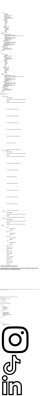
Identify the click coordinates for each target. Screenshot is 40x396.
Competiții (4, 27)
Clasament (8, 100)
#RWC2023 (6, 18)
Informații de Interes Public (6, 34)
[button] (20, 92)
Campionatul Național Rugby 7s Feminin (10, 42)
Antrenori (3, 87)
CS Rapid (8, 142)
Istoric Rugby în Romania (6, 40)
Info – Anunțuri (5, 46)
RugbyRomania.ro (2, 296)
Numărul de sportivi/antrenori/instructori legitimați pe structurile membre (14, 35)
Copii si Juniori (7, 29)
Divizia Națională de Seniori (5, 150)
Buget (5, 36)
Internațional (5, 56)
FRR (2, 33)
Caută (1, 93)
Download (3, 49)
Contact (3, 50)
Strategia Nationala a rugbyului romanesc (10, 75)
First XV (6, 61)
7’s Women (6, 22)
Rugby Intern (6, 13)
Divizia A (6, 32)
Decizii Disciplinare (5, 45)
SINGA (9, 303)
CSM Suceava (8, 176)
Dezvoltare (6, 14)
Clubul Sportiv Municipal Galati (11, 163)
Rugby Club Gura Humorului (10, 149)
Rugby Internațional (7, 16)
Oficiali (6, 31)
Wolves (6, 21)
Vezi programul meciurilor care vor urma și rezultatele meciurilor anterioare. (16, 99)
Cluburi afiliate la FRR (6, 43)
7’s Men (6, 63)
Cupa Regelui (6, 28)
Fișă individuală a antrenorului (7, 48)
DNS (5, 30)
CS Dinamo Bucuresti (9, 122)
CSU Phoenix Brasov (9, 210)
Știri (2, 12)
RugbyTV (3, 73)
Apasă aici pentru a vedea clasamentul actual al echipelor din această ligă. (16, 102)
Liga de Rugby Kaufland (6, 26)
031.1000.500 (4, 299)
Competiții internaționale (8, 17)
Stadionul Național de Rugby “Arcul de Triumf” (9, 44)
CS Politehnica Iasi (9, 183)
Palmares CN (5, 41)
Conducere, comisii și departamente (7, 85)
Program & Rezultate (9, 97)
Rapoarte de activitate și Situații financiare (10, 38)
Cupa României (7, 68)
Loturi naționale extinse (8, 37)
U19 (5, 24)
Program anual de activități (8, 39)
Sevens (3, 224)
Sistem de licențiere (5, 47)
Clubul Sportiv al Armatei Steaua (11, 129)
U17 (5, 25)
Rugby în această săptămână (8, 15)
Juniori (3, 225)
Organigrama (6, 80)
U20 (5, 23)
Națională (4, 19)
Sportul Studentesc (9, 203)
